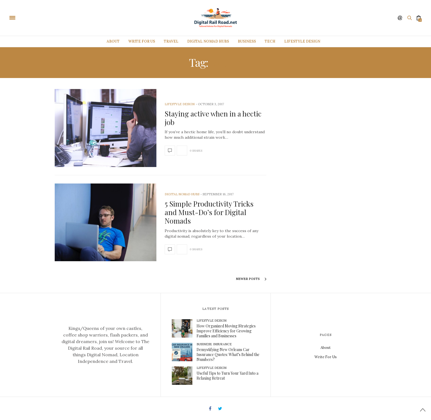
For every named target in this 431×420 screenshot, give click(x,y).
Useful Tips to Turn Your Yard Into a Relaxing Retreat (227, 376)
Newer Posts (251, 279)
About (113, 41)
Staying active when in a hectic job (213, 118)
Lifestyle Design (302, 41)
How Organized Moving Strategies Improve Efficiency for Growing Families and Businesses (226, 330)
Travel (171, 41)
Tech (270, 41)
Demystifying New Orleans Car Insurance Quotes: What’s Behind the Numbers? (228, 354)
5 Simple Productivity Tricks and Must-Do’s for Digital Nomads (209, 212)
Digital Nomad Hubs (208, 41)
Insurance (222, 344)
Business (247, 41)
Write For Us (141, 41)
